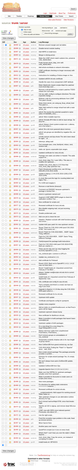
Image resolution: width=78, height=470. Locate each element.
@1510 (16, 328)
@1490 (16, 383)
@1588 (16, 166)
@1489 (16, 386)
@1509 (16, 332)
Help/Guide (52, 13)
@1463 (16, 439)
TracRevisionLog (44, 457)
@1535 (16, 305)
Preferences (72, 13)
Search (71, 16)
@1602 (16, 108)
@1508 (16, 337)
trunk (15, 23)
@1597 (16, 129)
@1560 (16, 233)
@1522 (16, 320)
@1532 (16, 309)
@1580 (16, 195)
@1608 (16, 82)
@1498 (16, 374)
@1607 (16, 86)
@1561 (16, 229)
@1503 (16, 354)
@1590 (16, 157)
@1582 (16, 187)
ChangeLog (46, 462)
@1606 (16, 91)
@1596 (16, 133)
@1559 (16, 238)
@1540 (16, 286)
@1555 (16, 250)
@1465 (16, 431)
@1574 (16, 214)
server (24, 23)
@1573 (16, 217)
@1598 (16, 125)
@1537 (16, 298)
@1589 (16, 161)
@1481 (16, 403)
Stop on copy (26, 30)
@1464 (16, 435)
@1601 (16, 113)
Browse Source (44, 16)
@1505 (16, 349)
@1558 (16, 242)
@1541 (16, 282)
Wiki (9, 16)
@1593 (16, 146)
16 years (26, 45)
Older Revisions (69, 20)
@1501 (16, 363)
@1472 (16, 416)
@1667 (16, 67)
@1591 (16, 153)
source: (6, 23)
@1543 (16, 274)
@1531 (16, 313)
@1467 (16, 424)
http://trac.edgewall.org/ (69, 466)
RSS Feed (34, 462)
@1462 (16, 443)
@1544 (16, 269)
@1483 (16, 394)
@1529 (16, 316)
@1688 (16, 48)
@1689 (16, 45)
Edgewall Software (28, 466)
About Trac (62, 13)
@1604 (16, 100)
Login (45, 13)
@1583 (16, 183)
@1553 (16, 258)
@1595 (16, 138)
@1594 (16, 142)
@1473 (16, 412)
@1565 (16, 221)
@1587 (16, 170)
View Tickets (59, 16)
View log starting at (51, 27)
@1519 (16, 324)
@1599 (16, 121)
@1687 (16, 52)
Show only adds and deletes (30, 34)
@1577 (16, 206)
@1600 (16, 117)
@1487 (16, 390)
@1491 (16, 379)
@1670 (16, 64)
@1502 (16, 358)
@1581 (16, 191)
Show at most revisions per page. (54, 30)
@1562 (16, 225)
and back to (67, 27)
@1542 (16, 278)
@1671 (16, 59)
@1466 (16, 428)
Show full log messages (50, 33)
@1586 (16, 175)
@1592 (16, 150)
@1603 (16, 104)
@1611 (16, 79)
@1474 (16, 408)
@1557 (16, 246)
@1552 (16, 261)
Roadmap (31, 16)
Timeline (19, 16)
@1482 (16, 399)
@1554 (16, 254)
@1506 (16, 346)
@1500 (16, 367)
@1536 (16, 302)
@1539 (16, 291)
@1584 (16, 179)
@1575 (16, 210)
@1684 (16, 55)
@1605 (16, 95)
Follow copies (26, 32)
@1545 (16, 265)
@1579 (16, 198)
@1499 (16, 370)
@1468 (16, 420)
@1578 (16, 202)
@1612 (16, 75)
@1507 (16, 342)
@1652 (16, 71)
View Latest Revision (54, 20)
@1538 (16, 295)
